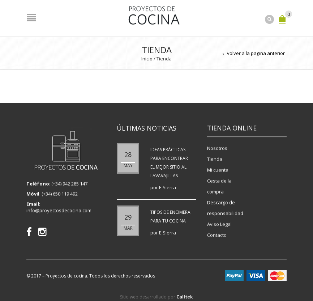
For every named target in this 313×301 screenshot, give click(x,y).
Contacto (217, 235)
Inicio (147, 58)
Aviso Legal (219, 224)
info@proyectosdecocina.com (58, 211)
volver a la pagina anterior (256, 53)
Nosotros (217, 148)
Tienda (214, 159)
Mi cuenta (217, 169)
